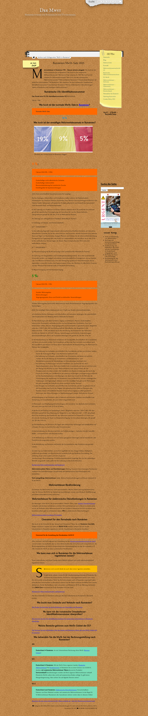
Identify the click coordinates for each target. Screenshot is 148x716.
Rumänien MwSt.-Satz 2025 (68, 63)
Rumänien (84, 104)
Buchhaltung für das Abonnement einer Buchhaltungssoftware (112, 260)
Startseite (106, 57)
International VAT (77, 706)
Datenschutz (107, 63)
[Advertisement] (74, 33)
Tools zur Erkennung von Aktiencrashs (111, 237)
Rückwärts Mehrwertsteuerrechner (111, 74)
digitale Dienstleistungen (86, 503)
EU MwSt (106, 77)
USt (72, 708)
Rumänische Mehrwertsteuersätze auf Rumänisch (48, 465)
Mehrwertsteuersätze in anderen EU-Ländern (47, 515)
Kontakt (105, 65)
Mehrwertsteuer (88, 706)
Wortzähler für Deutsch (111, 94)
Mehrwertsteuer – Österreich (109, 85)
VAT (75, 708)
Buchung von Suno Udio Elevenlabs (111, 256)
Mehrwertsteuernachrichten (111, 69)
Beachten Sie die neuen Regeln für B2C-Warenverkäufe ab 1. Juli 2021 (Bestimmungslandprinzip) (63, 701)
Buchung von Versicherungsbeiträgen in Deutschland (112, 242)
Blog (104, 60)
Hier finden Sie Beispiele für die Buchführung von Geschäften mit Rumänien (57, 607)
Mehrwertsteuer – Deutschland (109, 90)
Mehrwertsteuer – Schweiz (109, 81)
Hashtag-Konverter (109, 96)
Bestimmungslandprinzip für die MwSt (83, 541)
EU (71, 706)
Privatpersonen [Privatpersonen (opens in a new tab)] (54, 668)
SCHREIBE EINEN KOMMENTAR (88, 708)
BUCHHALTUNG (45, 706)
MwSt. (95, 706)
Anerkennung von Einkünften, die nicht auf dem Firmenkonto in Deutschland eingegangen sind (112, 249)
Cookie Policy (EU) (109, 99)
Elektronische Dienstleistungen (66, 690)
